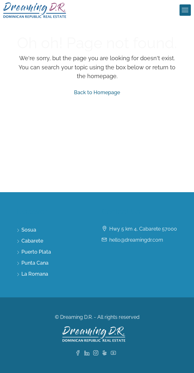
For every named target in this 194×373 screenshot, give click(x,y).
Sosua (28, 230)
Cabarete (32, 241)
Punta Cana (34, 263)
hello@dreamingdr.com (136, 240)
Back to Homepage (97, 92)
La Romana (34, 274)
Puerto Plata (36, 252)
